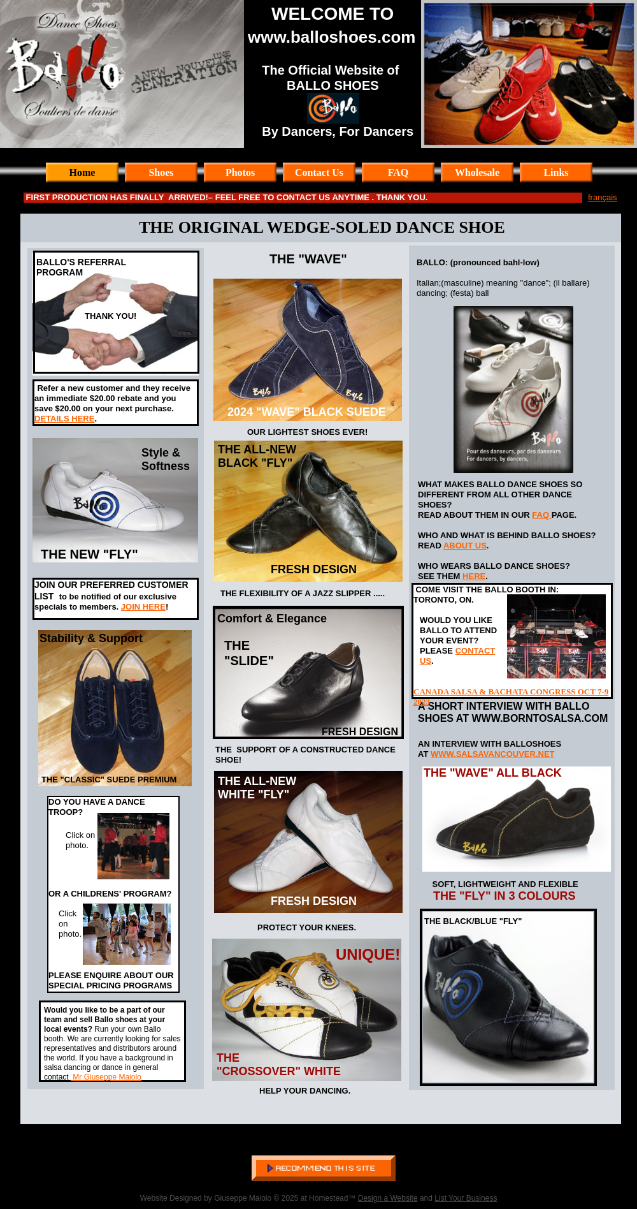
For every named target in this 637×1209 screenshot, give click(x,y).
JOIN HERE (143, 607)
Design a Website (388, 1198)
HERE (473, 576)
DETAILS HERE (64, 418)
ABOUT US (465, 545)
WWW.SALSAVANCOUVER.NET (493, 754)
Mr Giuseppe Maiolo (106, 1077)
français (602, 197)
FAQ (541, 515)
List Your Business (465, 1198)
